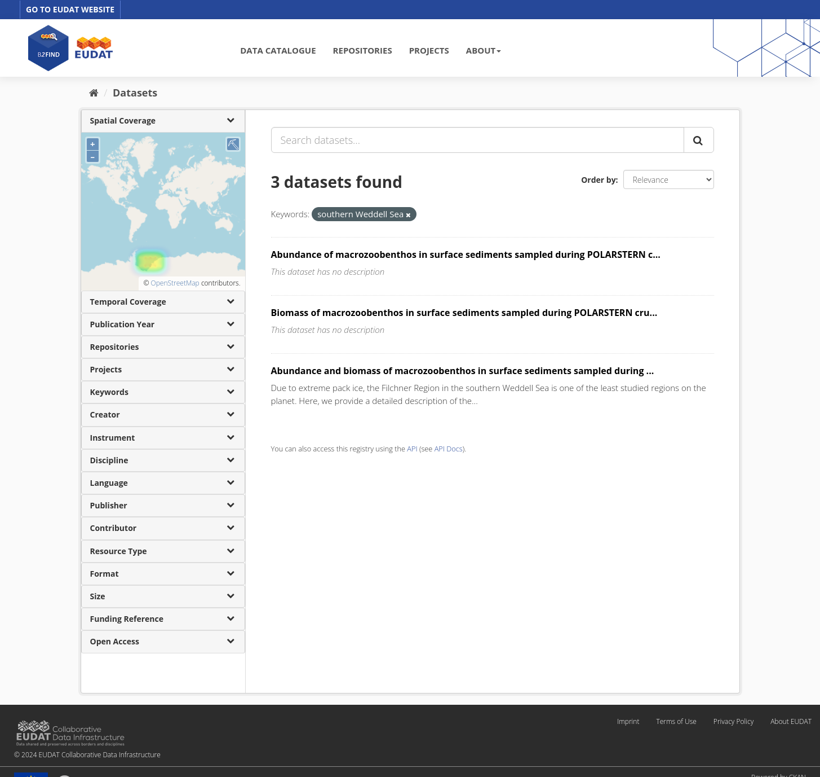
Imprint (628, 721)
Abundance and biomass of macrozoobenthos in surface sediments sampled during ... (462, 371)
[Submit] (699, 140)
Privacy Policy (733, 721)
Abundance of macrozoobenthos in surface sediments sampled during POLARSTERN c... (466, 254)
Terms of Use (676, 721)
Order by (598, 179)
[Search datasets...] (477, 140)
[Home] (94, 92)
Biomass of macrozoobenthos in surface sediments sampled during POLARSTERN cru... (464, 312)
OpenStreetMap (174, 283)
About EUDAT (791, 721)
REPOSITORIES (362, 50)
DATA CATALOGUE (278, 50)
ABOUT (483, 50)
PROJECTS (429, 50)
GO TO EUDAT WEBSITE (70, 9)
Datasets (135, 92)
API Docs (449, 449)
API (412, 449)
